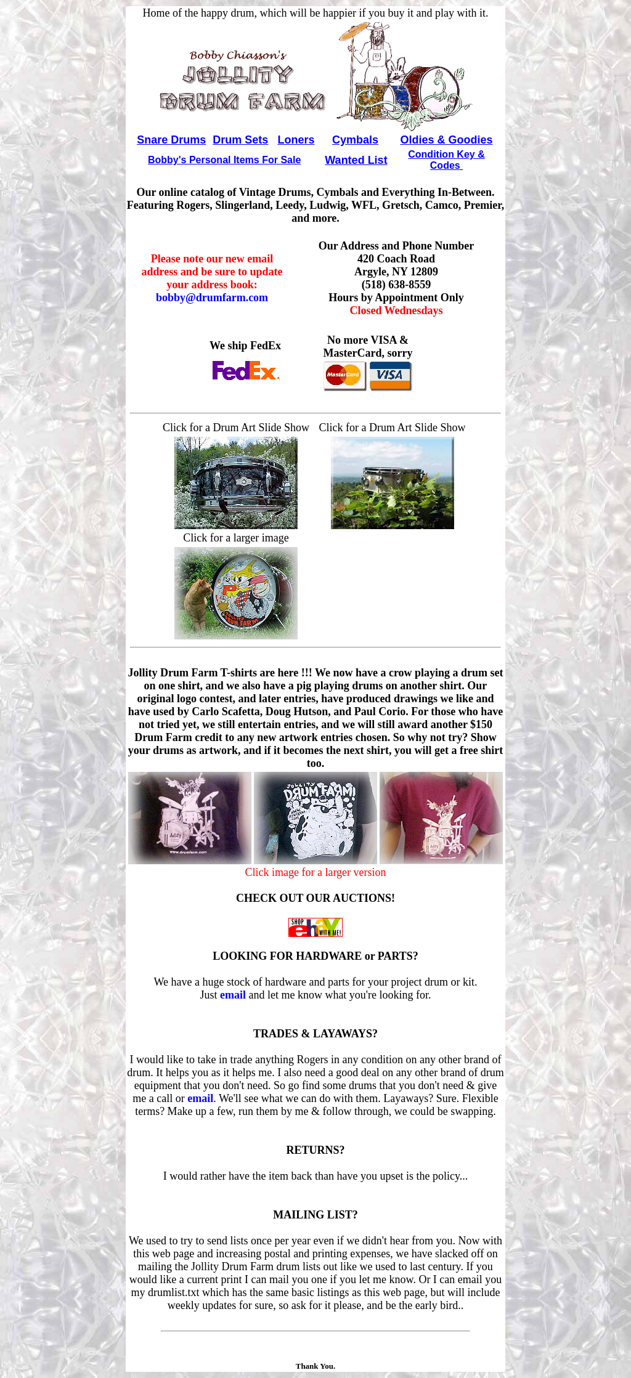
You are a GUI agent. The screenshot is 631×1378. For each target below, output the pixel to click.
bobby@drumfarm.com (212, 297)
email (233, 995)
